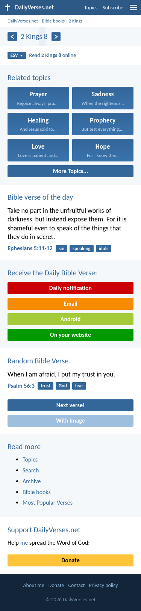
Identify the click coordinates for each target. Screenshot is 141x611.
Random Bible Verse (38, 360)
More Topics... (70, 171)
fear (79, 385)
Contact (76, 585)
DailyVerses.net (23, 21)
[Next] (56, 36)
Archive (32, 481)
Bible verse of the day (40, 197)
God (63, 385)
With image (70, 420)
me (24, 542)
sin (61, 248)
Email (70, 303)
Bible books (53, 21)
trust (45, 385)
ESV (17, 55)
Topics (90, 7)
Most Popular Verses (48, 502)
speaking (82, 248)
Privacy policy (103, 585)
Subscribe (113, 7)
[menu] (133, 10)
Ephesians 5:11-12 (30, 248)
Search (31, 470)
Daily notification (70, 287)
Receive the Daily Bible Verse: (52, 272)
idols (104, 248)
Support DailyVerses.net (44, 529)
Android (70, 319)
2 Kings (75, 21)
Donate (70, 560)
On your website (70, 334)
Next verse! (70, 405)
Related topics (29, 77)
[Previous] (12, 36)
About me (33, 585)
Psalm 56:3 (21, 385)
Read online (52, 55)
